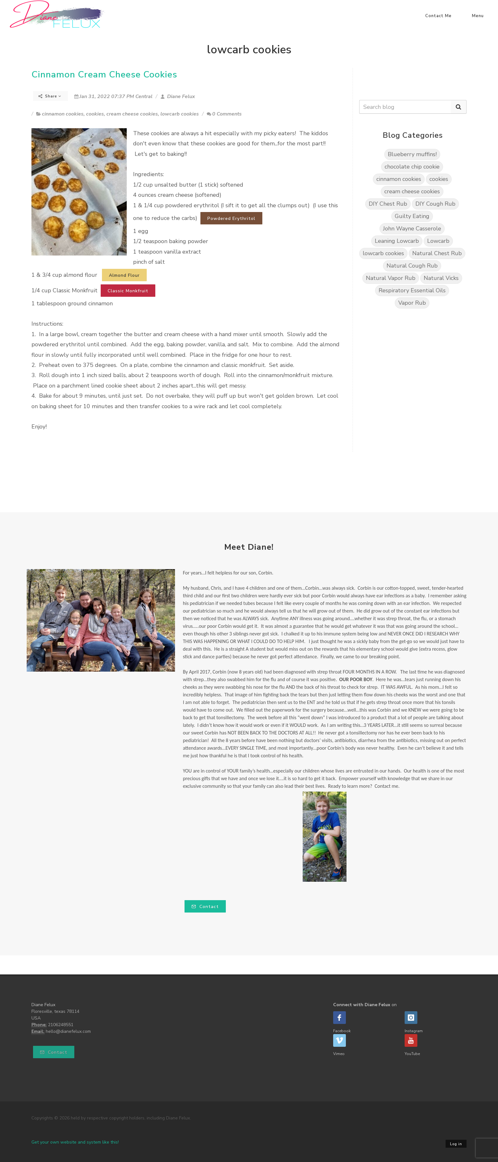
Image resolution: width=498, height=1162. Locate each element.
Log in (456, 1144)
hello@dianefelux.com (68, 1031)
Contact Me (438, 16)
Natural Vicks (441, 278)
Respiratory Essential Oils (412, 290)
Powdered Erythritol (231, 219)
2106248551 (60, 1025)
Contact (205, 907)
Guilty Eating (412, 216)
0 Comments (224, 113)
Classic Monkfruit (128, 291)
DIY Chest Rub (388, 204)
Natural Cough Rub (412, 265)
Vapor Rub (412, 303)
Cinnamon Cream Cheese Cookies (104, 74)
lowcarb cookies (179, 113)
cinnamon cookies (63, 113)
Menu (478, 16)
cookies (95, 113)
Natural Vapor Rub (390, 278)
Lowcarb (438, 241)
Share (49, 96)
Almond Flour (124, 275)
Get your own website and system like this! (75, 1142)
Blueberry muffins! (412, 154)
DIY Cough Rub (435, 204)
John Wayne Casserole (412, 228)
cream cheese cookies (132, 113)
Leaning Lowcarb (397, 241)
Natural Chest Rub (437, 253)
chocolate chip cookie (412, 166)
